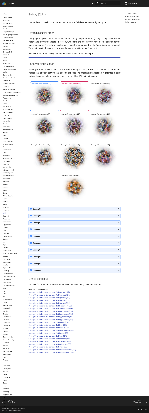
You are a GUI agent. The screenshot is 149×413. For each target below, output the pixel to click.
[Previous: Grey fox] (9, 402)
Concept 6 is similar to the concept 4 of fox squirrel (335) (50, 381)
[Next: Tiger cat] (139, 402)
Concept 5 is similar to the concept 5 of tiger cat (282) (49, 343)
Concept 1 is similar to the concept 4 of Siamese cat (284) (51, 348)
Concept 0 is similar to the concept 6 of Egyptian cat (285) (51, 351)
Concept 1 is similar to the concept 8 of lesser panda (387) (51, 392)
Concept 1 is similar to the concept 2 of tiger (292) (48, 376)
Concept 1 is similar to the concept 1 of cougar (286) (49, 362)
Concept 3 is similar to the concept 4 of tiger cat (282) (49, 340)
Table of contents (131, 13)
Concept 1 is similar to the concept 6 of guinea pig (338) (50, 384)
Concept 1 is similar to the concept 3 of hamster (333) (49, 378)
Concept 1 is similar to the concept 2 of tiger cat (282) (49, 337)
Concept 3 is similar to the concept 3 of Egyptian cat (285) (51, 357)
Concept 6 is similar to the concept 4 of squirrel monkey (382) (52, 389)
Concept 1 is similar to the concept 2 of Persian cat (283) (50, 346)
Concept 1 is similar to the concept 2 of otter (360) (48, 387)
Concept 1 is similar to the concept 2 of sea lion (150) (49, 332)
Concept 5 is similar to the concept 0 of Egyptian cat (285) (51, 359)
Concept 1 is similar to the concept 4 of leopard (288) (49, 368)
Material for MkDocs (15, 410)
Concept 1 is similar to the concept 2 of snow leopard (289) (51, 370)
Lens (3, 13)
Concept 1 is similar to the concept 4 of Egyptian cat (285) (51, 354)
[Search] (107, 3)
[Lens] (4, 3)
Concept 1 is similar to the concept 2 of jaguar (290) (48, 373)
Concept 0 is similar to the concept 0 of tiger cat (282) (49, 335)
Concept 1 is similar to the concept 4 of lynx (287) (48, 365)
